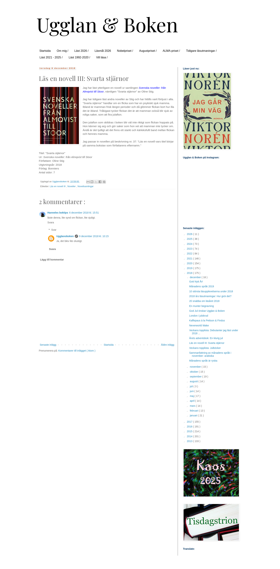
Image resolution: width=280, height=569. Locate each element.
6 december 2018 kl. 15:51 (84, 212)
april (192, 400)
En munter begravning (201, 306)
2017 (190, 421)
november (196, 366)
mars (193, 405)
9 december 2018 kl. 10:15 (94, 236)
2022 (190, 253)
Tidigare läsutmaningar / (201, 50)
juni (192, 391)
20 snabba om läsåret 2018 (204, 301)
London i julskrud (198, 315)
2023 (190, 248)
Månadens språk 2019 (201, 286)
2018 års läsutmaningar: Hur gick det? (210, 296)
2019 (190, 268)
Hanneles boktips (58, 212)
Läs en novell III (58, 186)
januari (194, 415)
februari (194, 410)
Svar (53, 229)
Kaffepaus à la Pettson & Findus (207, 320)
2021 (190, 258)
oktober (194, 371)
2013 (190, 441)
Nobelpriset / (125, 50)
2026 (190, 234)
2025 (190, 238)
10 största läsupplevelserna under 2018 (211, 291)
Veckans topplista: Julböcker (205, 348)
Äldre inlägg (167, 344)
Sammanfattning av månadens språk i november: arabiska (210, 354)
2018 (190, 273)
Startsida (45, 50)
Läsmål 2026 (103, 50)
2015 (190, 431)
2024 (190, 243)
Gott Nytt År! (196, 281)
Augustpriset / (148, 50)
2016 (190, 426)
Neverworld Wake (199, 325)
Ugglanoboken (65, 236)
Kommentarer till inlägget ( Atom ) (76, 350)
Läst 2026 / (81, 50)
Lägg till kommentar (52, 259)
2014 (190, 436)
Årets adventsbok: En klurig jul (206, 338)
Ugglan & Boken (107, 24)
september (196, 376)
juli (192, 386)
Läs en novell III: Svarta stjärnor (206, 343)
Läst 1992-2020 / (79, 57)
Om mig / (62, 50)
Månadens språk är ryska (203, 360)
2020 (190, 263)
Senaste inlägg (48, 344)
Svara (51, 222)
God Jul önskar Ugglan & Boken (207, 310)
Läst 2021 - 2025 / (51, 57)
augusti (194, 381)
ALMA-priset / (171, 50)
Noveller (71, 186)
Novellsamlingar (86, 186)
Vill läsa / (102, 57)
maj (192, 396)
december (196, 277)
